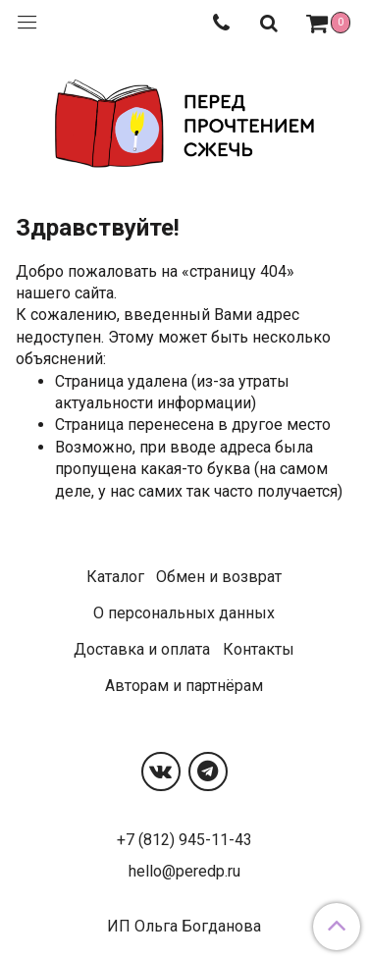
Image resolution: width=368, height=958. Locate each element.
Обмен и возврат (219, 576)
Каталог (115, 576)
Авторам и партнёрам (184, 685)
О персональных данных (184, 613)
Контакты (258, 649)
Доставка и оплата (142, 649)
